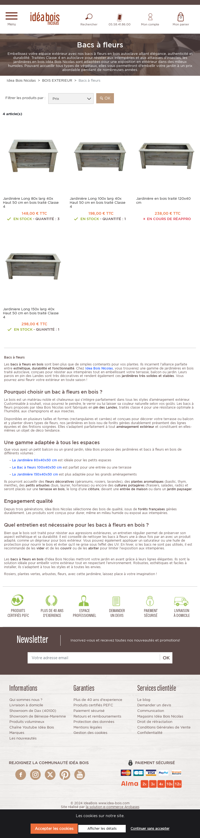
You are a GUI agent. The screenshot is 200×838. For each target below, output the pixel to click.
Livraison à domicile (26, 706)
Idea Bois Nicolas (21, 81)
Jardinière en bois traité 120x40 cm (163, 201)
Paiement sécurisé (89, 711)
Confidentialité (149, 733)
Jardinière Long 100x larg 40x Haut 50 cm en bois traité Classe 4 (97, 203)
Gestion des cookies (90, 733)
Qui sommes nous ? (25, 700)
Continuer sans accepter (150, 829)
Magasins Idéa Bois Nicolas (160, 717)
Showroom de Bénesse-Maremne (37, 717)
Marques (16, 733)
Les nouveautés (22, 739)
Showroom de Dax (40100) (32, 711)
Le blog (143, 700)
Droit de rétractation (154, 722)
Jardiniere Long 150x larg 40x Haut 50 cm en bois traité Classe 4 (31, 314)
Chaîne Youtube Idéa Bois (31, 728)
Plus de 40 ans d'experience (97, 700)
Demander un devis (154, 706)
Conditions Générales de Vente (164, 728)
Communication (150, 711)
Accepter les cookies (54, 828)
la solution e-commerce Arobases (112, 807)
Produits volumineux (26, 722)
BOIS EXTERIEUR (57, 81)
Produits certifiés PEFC (93, 706)
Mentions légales (87, 728)
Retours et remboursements (97, 717)
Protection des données (93, 722)
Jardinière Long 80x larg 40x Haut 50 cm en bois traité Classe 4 (31, 203)
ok (105, 98)
